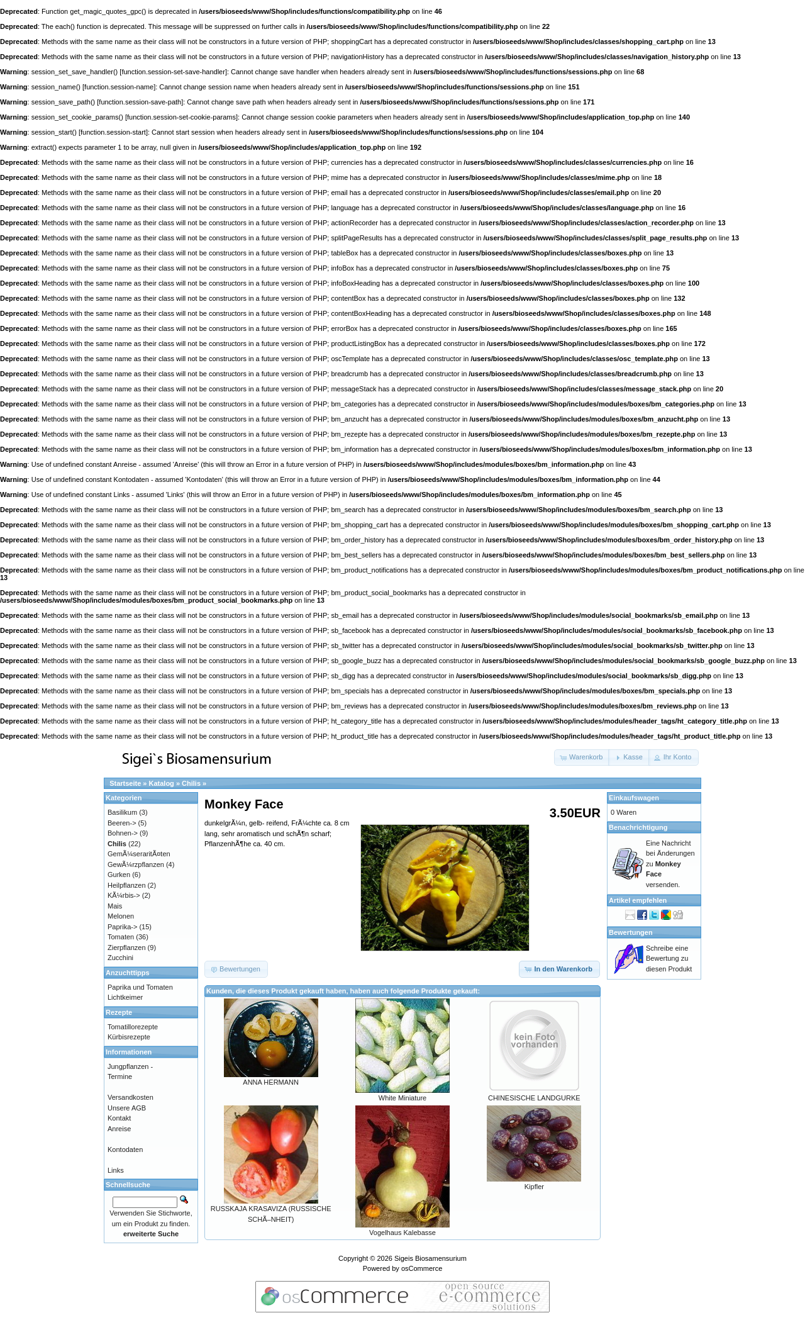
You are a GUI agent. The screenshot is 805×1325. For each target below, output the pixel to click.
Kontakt (119, 1118)
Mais (115, 906)
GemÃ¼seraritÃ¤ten (139, 854)
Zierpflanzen (127, 947)
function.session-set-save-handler (173, 71)
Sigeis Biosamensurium (430, 1258)
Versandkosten (130, 1097)
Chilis (191, 783)
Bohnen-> (123, 833)
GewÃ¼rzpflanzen (136, 864)
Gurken (119, 874)
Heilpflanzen (127, 885)
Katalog (161, 783)
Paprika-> (122, 927)
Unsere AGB (127, 1108)
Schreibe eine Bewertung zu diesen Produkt (669, 958)
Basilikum (122, 812)
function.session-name (118, 87)
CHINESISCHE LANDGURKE (534, 1098)
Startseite (125, 783)
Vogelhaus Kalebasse (402, 1232)
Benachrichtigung (638, 827)
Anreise (119, 1128)
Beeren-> (122, 823)
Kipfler (534, 1186)
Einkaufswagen (634, 798)
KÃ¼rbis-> (124, 895)
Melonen (121, 916)
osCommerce (421, 1268)
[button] (582, 757)
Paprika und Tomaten (140, 987)
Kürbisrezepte (129, 1037)
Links (116, 1170)
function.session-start (113, 132)
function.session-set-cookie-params (181, 117)
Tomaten (121, 937)
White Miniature (402, 1098)
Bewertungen (631, 932)
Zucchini (120, 957)
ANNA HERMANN (271, 1082)
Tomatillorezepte (133, 1027)
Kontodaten (125, 1149)
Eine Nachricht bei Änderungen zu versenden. (670, 863)
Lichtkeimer (125, 997)
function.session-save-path (140, 102)
